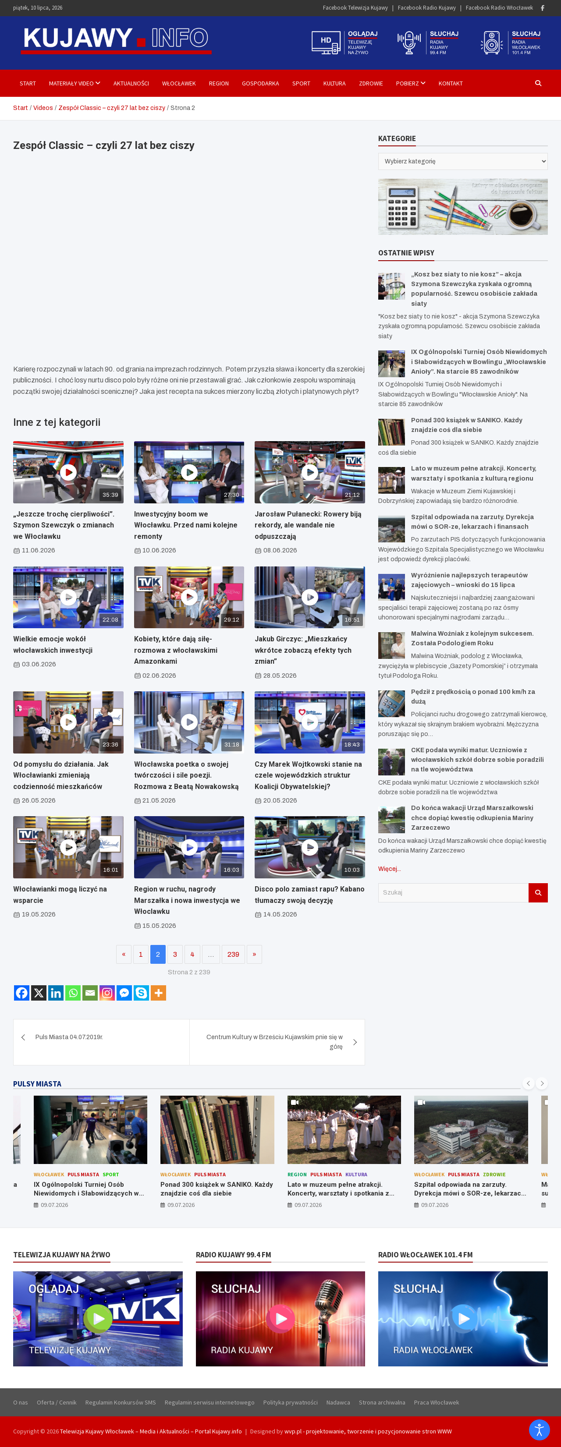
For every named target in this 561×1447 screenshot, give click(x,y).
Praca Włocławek (436, 1402)
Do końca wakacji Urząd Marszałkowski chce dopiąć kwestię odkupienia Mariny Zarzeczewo (472, 818)
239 (233, 954)
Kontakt (451, 83)
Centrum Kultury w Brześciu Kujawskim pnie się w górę (274, 1042)
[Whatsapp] (73, 993)
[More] (158, 993)
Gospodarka (260, 83)
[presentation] (528, 1083)
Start (28, 83)
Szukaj (538, 892)
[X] (38, 993)
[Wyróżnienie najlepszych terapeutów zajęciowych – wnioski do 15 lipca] (391, 587)
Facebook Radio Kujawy (427, 7)
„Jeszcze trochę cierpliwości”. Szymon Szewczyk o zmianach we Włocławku (63, 525)
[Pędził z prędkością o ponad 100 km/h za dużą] (391, 703)
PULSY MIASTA (37, 1084)
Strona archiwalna (382, 1402)
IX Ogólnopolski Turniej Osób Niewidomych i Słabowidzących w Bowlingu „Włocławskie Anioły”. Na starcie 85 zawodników (479, 362)
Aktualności (131, 83)
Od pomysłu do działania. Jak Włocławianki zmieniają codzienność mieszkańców (61, 775)
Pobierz (407, 83)
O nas (20, 1402)
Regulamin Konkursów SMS (120, 1402)
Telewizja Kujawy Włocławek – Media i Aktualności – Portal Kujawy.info (151, 1431)
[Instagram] (107, 993)
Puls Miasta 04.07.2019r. (69, 1037)
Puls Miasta (83, 1174)
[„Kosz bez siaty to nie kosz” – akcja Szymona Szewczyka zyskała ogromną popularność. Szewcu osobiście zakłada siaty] (391, 286)
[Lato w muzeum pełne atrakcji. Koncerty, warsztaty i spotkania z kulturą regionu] (391, 480)
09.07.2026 (54, 1205)
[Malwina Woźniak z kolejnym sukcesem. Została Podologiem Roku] (391, 645)
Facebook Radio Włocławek (499, 7)
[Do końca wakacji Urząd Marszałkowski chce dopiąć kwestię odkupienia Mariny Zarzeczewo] (391, 820)
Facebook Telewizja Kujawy (355, 7)
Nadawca (338, 1402)
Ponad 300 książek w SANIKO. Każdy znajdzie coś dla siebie (216, 1189)
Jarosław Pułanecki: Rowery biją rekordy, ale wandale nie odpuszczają (308, 525)
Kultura (334, 83)
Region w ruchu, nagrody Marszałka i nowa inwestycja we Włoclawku (187, 900)
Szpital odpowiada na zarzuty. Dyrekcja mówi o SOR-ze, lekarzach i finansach (469, 1193)
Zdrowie (371, 83)
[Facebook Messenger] (124, 993)
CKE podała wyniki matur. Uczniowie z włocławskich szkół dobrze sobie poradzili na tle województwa (477, 760)
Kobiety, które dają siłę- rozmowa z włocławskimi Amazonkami (175, 650)
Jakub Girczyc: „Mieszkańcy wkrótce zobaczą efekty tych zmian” (303, 650)
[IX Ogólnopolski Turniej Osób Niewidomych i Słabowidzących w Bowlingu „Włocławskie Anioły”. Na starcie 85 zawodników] (391, 363)
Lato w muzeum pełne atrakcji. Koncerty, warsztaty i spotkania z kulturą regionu (338, 1193)
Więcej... (389, 869)
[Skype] (141, 993)
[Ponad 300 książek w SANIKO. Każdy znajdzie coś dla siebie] (391, 432)
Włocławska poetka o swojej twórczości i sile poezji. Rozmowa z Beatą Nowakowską (186, 775)
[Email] (90, 993)
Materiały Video (71, 83)
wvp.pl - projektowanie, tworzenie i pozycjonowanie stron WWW (368, 1431)
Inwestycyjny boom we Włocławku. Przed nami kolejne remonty (186, 525)
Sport (301, 83)
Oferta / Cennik (57, 1402)
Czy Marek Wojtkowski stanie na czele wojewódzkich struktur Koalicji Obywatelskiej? (308, 775)
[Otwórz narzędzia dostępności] (539, 1429)
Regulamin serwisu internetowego (210, 1402)
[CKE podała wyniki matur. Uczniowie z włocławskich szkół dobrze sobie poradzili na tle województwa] (391, 762)
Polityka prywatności (290, 1402)
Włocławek (179, 83)
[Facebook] (21, 993)
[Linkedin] (56, 993)
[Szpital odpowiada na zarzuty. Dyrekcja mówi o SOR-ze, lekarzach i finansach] (391, 529)
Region (219, 83)
